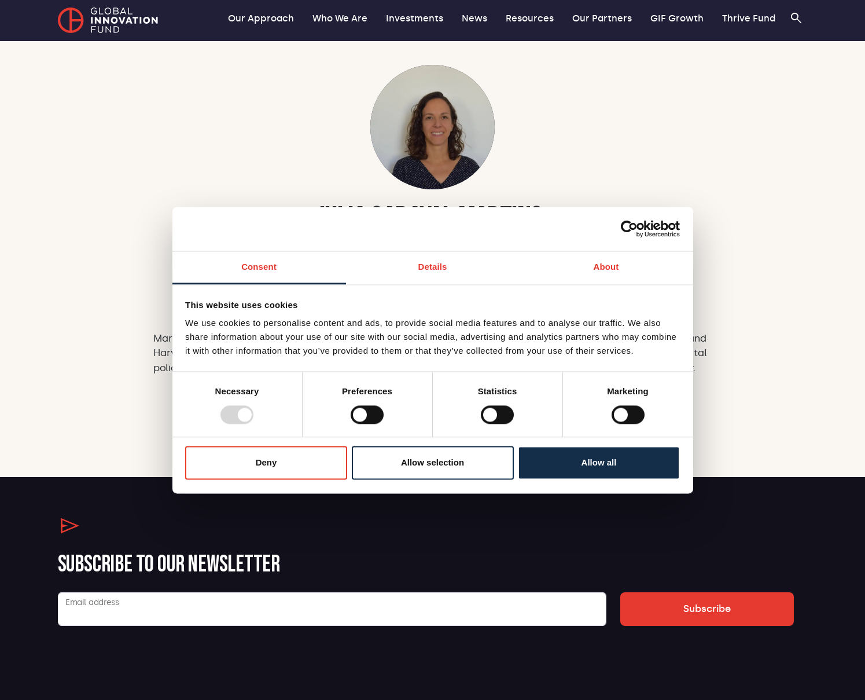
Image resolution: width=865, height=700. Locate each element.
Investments (414, 18)
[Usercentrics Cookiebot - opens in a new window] (629, 228)
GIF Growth (677, 18)
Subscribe (707, 608)
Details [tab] (432, 267)
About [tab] (606, 267)
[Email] (332, 609)
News (474, 18)
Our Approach (261, 18)
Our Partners (602, 18)
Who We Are (339, 18)
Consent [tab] (259, 267)
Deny (266, 463)
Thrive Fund (748, 18)
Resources (530, 18)
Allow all (599, 463)
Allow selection (432, 463)
